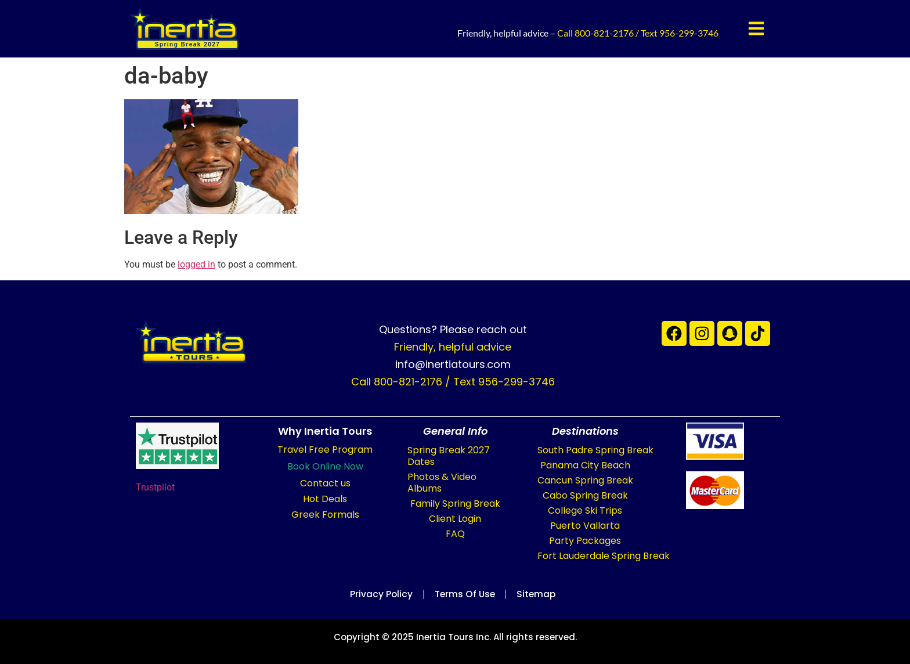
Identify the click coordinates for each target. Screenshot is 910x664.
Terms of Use (464, 594)
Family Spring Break (455, 503)
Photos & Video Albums (441, 482)
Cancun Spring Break (585, 480)
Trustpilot (155, 487)
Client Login (455, 518)
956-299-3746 (688, 32)
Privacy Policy (377, 594)
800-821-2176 (604, 32)
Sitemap (540, 594)
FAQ (455, 533)
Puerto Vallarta (585, 525)
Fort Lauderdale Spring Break (603, 555)
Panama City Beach (585, 465)
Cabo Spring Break (585, 495)
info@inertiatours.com (453, 364)
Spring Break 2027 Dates (448, 455)
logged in (196, 264)
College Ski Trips (585, 510)
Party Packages (585, 540)
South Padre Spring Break (595, 450)
